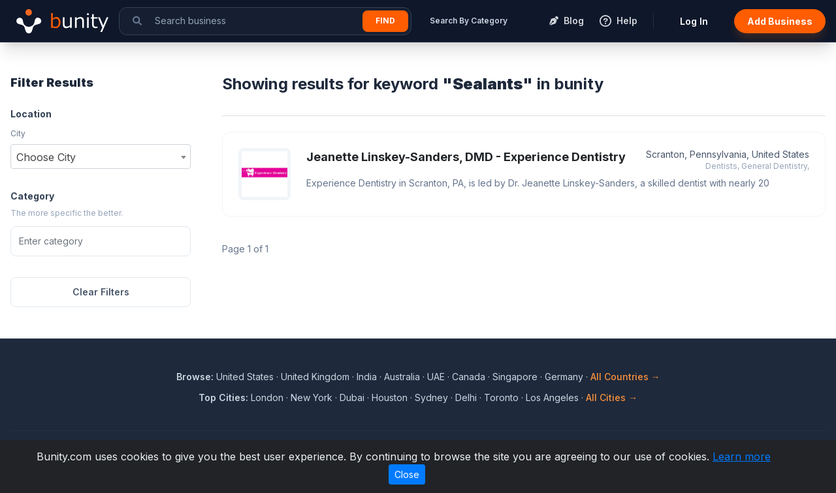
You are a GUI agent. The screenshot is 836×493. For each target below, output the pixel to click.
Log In (694, 21)
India (367, 376)
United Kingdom (315, 376)
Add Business (779, 21)
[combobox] (100, 156)
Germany (564, 376)
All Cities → (611, 397)
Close (406, 474)
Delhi (466, 397)
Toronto (501, 397)
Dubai (352, 397)
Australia (402, 376)
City (17, 133)
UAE (436, 376)
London (267, 397)
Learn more (742, 456)
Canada (468, 376)
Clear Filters (100, 291)
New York (311, 397)
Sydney (431, 397)
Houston (390, 397)
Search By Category (468, 20)
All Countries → (625, 376)
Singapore (515, 376)
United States (245, 376)
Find (385, 20)
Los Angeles (552, 397)
